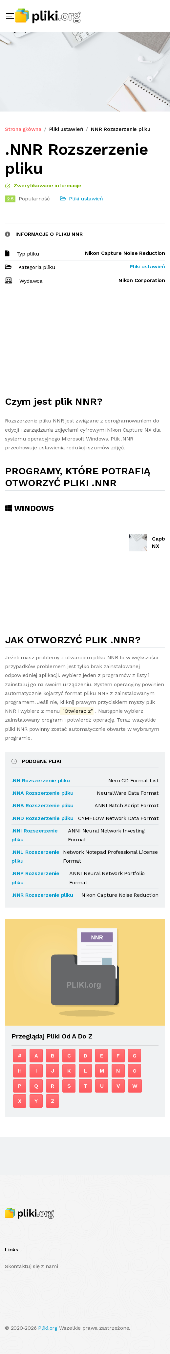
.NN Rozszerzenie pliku (40, 780)
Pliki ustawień (66, 129)
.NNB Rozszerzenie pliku (42, 805)
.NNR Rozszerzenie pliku (42, 895)
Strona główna (23, 129)
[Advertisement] (85, 343)
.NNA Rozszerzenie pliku (42, 793)
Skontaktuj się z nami (31, 1266)
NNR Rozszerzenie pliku (120, 129)
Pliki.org (47, 1328)
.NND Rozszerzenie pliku (42, 818)
